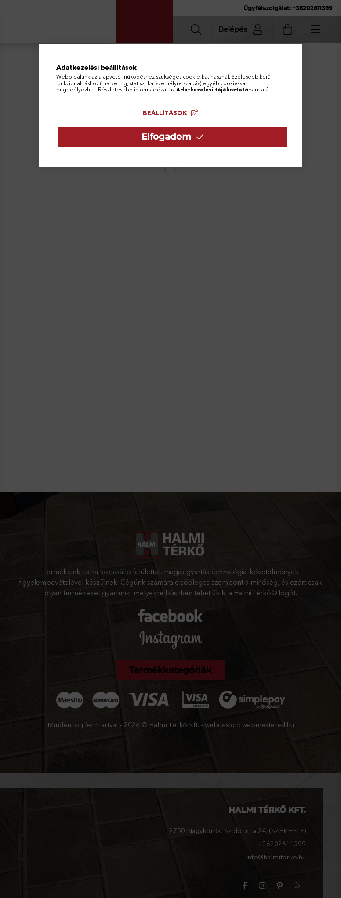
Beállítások (165, 113)
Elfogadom (166, 136)
